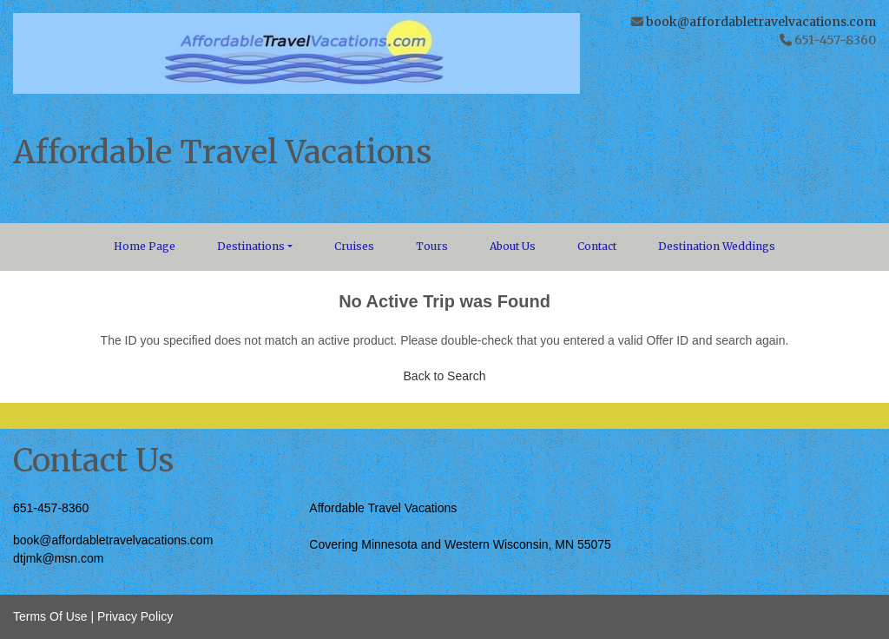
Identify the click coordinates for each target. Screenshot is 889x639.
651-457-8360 (51, 508)
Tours (432, 246)
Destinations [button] (251, 246)
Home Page (144, 246)
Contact (596, 246)
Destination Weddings (716, 246)
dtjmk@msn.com (58, 558)
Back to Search (445, 376)
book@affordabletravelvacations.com (761, 22)
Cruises (354, 246)
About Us (513, 246)
